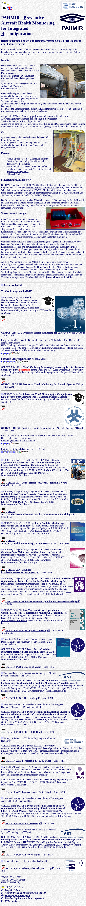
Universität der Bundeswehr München (66, 345)
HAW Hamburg (8, 345)
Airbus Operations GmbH (18, 159)
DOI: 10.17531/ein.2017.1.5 (31, 502)
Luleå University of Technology (17, 306)
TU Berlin (5, 348)
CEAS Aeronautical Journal (24, 639)
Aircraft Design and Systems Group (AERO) (29, 170)
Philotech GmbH (14, 174)
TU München (42, 345)
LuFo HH (72, 185)
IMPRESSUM (7, 882)
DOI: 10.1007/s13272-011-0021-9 (21, 657)
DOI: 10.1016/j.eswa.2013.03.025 (24, 619)
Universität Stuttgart (26, 345)
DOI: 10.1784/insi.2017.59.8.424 (22, 473)
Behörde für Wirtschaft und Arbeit (41, 187)
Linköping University (11, 440)
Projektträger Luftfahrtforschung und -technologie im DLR (28, 193)
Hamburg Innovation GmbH (17, 195)
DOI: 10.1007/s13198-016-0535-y (45, 531)
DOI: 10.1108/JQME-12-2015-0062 (23, 560)
